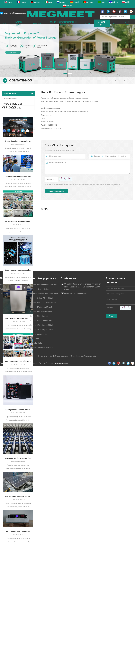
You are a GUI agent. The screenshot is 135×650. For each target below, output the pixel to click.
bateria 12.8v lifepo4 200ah (41, 638)
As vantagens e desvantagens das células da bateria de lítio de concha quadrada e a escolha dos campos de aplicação (18, 470)
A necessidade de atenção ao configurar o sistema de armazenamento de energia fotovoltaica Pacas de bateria (18, 508)
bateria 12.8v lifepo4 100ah (41, 642)
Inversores (36, 23)
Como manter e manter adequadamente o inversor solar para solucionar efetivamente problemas (18, 282)
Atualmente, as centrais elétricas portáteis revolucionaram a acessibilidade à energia (18, 373)
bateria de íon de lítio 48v (41, 633)
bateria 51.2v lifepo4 (39, 629)
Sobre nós (4, 602)
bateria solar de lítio (38, 647)
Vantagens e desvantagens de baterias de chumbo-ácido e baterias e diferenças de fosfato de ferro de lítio (18, 188)
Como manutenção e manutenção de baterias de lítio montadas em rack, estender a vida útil (18, 543)
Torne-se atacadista (10, 98)
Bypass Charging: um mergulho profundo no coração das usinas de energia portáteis (18, 153)
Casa (118, 81)
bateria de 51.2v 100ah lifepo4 (43, 616)
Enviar (111, 629)
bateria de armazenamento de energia (45, 598)
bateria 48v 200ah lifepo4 (41, 620)
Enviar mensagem (56, 191)
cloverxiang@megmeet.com (15, 13)
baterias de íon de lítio (39, 602)
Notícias (3, 598)
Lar (4, 23)
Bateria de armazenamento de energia (63, 23)
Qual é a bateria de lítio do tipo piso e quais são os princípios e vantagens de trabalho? (18, 330)
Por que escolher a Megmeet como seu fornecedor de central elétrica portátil (18, 233)
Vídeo (87, 23)
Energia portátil (18, 23)
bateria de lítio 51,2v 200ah (41, 611)
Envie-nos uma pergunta (12, 108)
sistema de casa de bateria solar (44, 607)
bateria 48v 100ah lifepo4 (41, 625)
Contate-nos (102, 23)
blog (115, 23)
